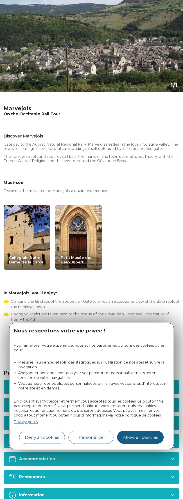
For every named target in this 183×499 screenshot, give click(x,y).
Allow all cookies (140, 437)
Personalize (91, 437)
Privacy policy (26, 422)
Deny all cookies (42, 437)
